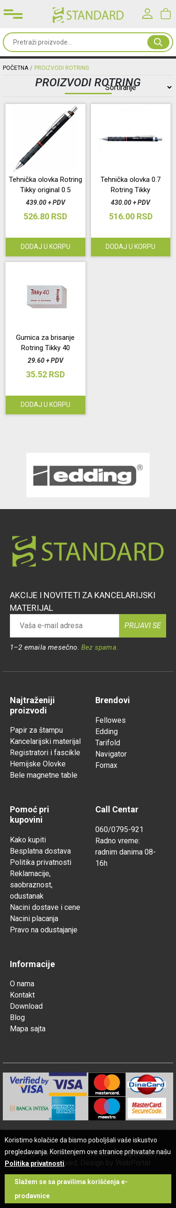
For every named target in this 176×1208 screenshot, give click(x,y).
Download (26, 1006)
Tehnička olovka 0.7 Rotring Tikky (130, 185)
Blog (17, 1017)
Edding (106, 731)
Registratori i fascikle (45, 752)
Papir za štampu (36, 730)
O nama (22, 983)
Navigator (111, 754)
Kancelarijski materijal (45, 741)
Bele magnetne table (43, 775)
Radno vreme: (117, 840)
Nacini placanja (34, 918)
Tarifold (107, 742)
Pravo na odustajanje (43, 929)
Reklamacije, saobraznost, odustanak (31, 884)
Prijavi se (142, 625)
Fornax (106, 765)
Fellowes (110, 720)
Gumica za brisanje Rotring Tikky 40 (45, 343)
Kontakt (22, 994)
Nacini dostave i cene (45, 907)
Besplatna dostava (40, 851)
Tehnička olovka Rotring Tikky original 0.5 (45, 185)
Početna (15, 68)
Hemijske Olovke (38, 763)
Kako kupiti (28, 839)
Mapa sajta (28, 1028)
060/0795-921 (119, 829)
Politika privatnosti (40, 862)
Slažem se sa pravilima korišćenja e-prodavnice (71, 1189)
